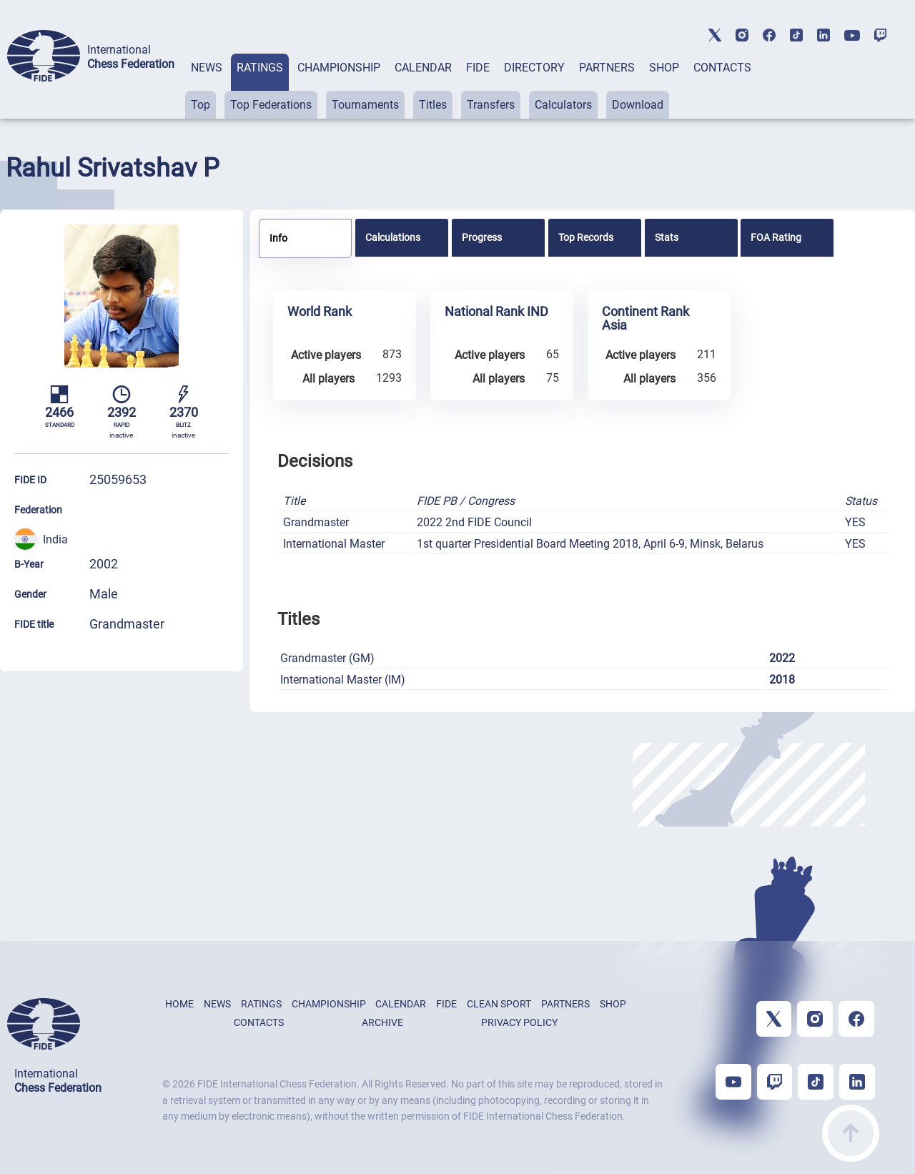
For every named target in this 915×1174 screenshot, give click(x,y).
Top (200, 105)
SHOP (664, 67)
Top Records (585, 237)
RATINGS (260, 67)
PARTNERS (607, 67)
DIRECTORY (534, 67)
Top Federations (271, 105)
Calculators (563, 105)
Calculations (392, 237)
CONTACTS (722, 67)
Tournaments (365, 105)
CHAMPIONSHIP (338, 67)
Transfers (491, 105)
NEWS (206, 67)
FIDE (478, 67)
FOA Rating (776, 237)
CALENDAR (423, 67)
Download (637, 105)
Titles (433, 105)
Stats (666, 237)
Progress (482, 237)
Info (278, 238)
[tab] (206, 86)
